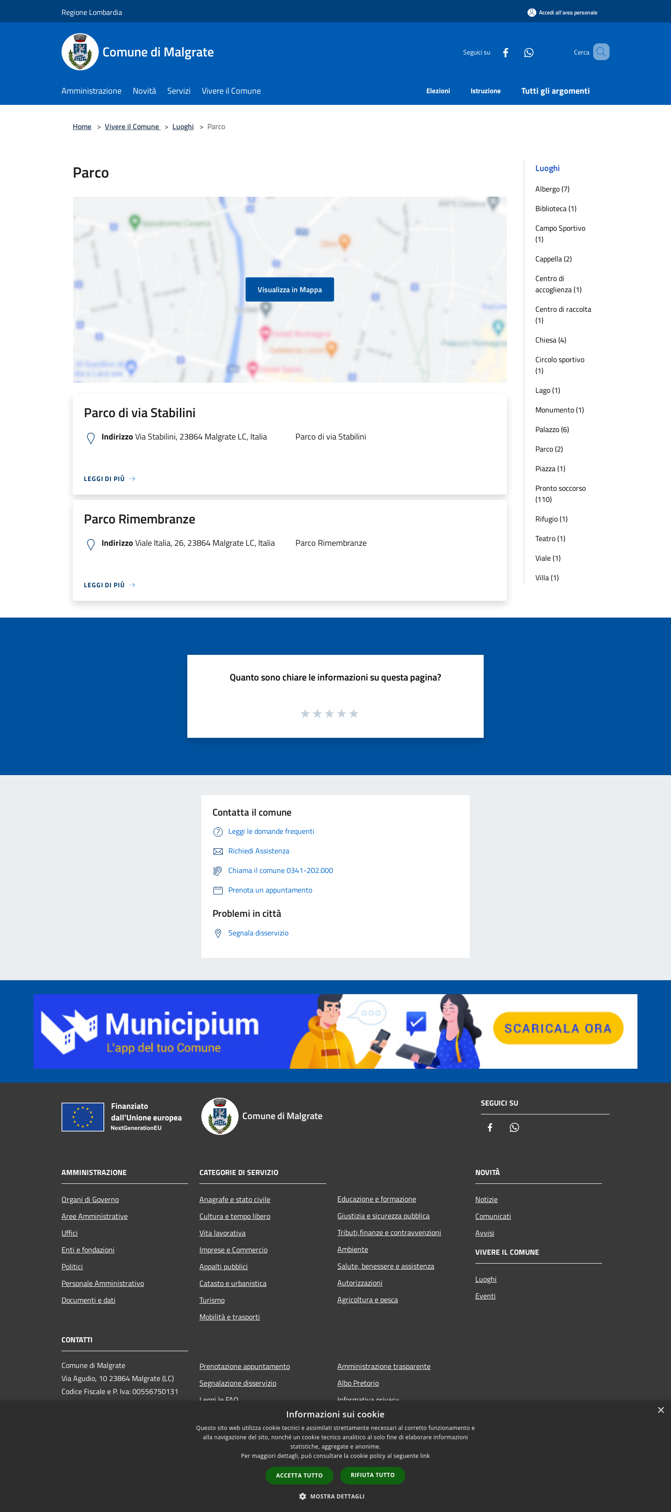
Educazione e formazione (376, 1198)
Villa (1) (547, 577)
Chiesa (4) (550, 339)
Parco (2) (549, 448)
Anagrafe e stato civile (234, 1199)
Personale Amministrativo (103, 1283)
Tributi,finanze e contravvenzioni (389, 1232)
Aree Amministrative (95, 1216)
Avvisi (484, 1232)
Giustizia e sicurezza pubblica (383, 1215)
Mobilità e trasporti (229, 1316)
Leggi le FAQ (219, 1399)
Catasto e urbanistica (233, 1283)
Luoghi (183, 126)
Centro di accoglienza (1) (558, 284)
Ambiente (352, 1249)
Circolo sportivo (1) (559, 365)
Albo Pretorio (358, 1382)
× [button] (660, 1410)
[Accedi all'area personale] (562, 12)
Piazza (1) (550, 468)
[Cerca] (598, 52)
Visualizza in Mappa (290, 289)
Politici (72, 1266)
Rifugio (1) (551, 518)
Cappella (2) (553, 258)
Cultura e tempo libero (234, 1216)
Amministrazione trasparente (384, 1366)
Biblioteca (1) (555, 208)
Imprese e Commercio (233, 1249)
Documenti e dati (89, 1300)
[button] (335, 1496)
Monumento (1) (559, 409)
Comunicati (493, 1216)
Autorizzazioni (360, 1282)
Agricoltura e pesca (367, 1299)
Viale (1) (548, 558)
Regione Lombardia (92, 12)
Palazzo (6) (552, 429)
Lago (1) (547, 390)
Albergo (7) (552, 188)
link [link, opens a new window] (425, 1456)
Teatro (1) (550, 538)
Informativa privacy (368, 1399)
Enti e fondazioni (88, 1249)
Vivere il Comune (133, 126)
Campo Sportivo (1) (560, 233)
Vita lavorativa (222, 1232)
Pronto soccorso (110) (560, 493)
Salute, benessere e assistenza (385, 1265)
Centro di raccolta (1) (563, 314)
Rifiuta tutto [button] (373, 1475)
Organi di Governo (90, 1199)
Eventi (485, 1295)
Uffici (70, 1232)
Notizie (486, 1199)
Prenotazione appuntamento (244, 1366)
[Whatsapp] (515, 51)
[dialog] (335, 1456)
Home (82, 126)
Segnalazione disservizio (237, 1382)
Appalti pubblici (223, 1266)
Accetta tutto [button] (299, 1475)
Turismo (212, 1300)
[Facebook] (492, 51)
